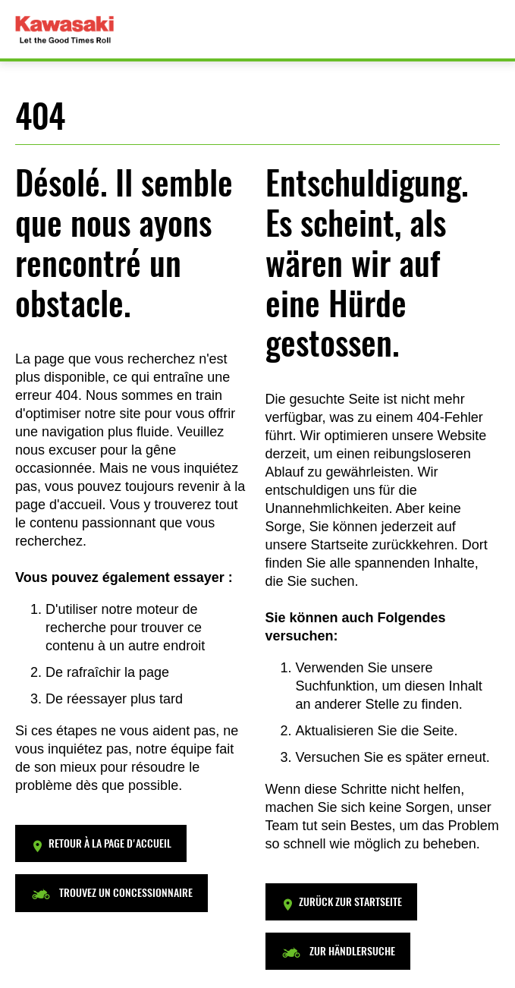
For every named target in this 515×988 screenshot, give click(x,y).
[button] (101, 843)
